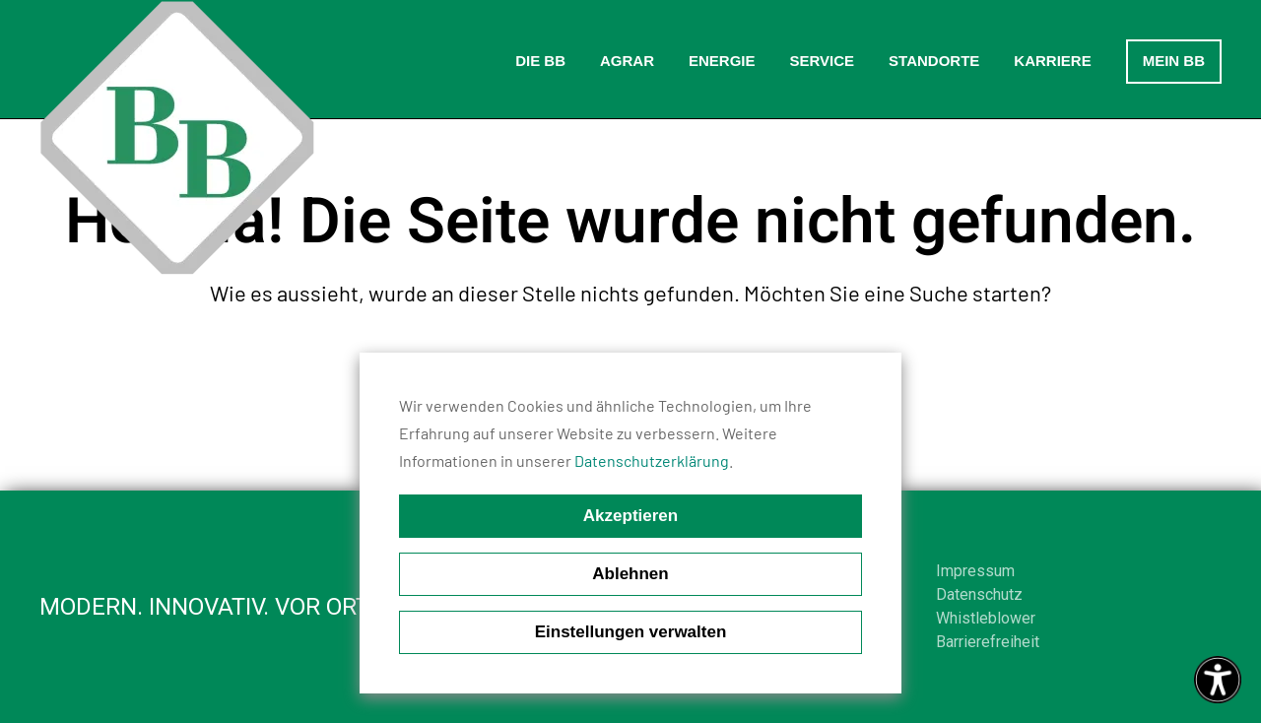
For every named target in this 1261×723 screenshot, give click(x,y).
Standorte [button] (934, 60)
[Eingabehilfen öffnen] (1217, 679)
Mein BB (1174, 60)
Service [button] (821, 60)
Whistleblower (985, 618)
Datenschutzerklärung (651, 460)
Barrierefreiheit (987, 641)
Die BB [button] (540, 60)
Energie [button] (722, 60)
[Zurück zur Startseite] (177, 138)
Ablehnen (630, 573)
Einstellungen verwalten (631, 632)
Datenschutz (979, 594)
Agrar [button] (627, 60)
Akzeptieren (630, 515)
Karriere (1052, 60)
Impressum (975, 570)
